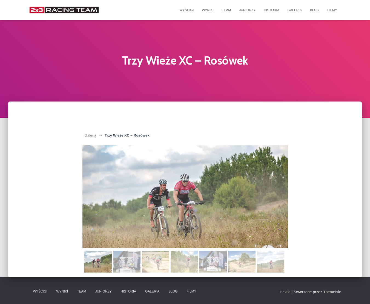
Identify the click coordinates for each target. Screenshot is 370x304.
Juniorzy (247, 10)
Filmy (332, 10)
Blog (314, 10)
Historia (271, 10)
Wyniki (208, 10)
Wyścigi (186, 10)
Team (226, 10)
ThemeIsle (332, 292)
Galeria (295, 10)
